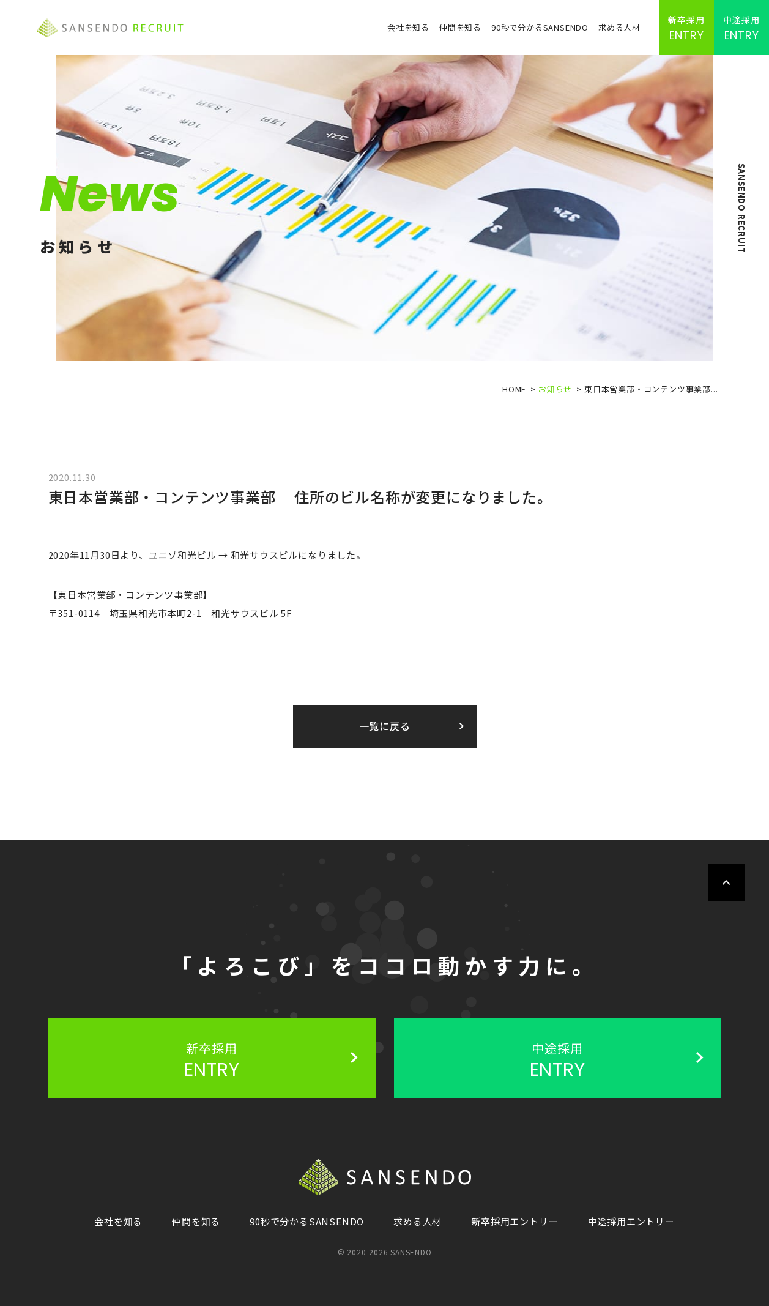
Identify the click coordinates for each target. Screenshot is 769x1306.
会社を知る (408, 27)
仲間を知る (460, 27)
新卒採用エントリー (514, 1221)
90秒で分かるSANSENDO (540, 27)
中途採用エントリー (631, 1221)
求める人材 (619, 27)
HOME (514, 389)
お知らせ (555, 389)
